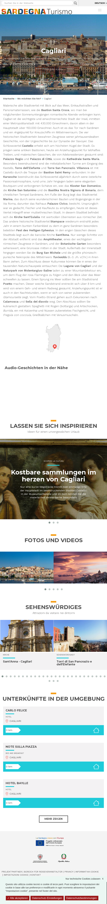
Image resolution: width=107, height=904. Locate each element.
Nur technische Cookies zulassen (86, 878)
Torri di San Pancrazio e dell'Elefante (74, 663)
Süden (53, 41)
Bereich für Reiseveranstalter (43, 871)
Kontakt (35, 875)
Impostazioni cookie (16, 875)
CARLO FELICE (16, 710)
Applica (75, 3)
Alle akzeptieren (17, 898)
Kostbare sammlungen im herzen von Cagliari (53, 475)
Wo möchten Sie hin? (29, 98)
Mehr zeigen (53, 818)
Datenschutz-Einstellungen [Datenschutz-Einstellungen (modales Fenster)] (47, 898)
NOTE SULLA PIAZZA (21, 746)
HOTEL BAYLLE (17, 783)
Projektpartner (12, 871)
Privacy (68, 871)
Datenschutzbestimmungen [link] (81, 898)
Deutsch (100, 3)
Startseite (8, 98)
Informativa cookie (87, 871)
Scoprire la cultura (53, 461)
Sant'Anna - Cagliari (17, 661)
